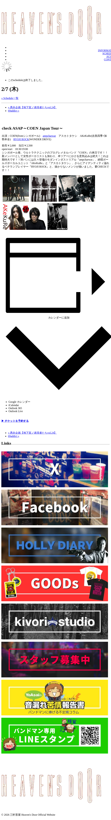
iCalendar (13, 405)
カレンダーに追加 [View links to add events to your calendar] (59, 317)
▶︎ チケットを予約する (15, 420)
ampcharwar (49, 135)
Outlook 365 (15, 408)
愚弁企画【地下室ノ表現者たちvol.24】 (32, 107)
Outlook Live (15, 411)
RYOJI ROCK (21, 139)
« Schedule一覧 (9, 98)
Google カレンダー (19, 401)
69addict (13, 110)
